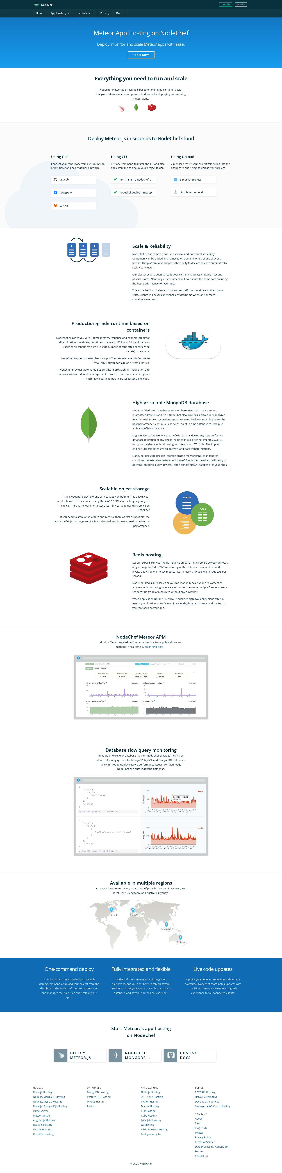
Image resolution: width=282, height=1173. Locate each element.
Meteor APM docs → (154, 646)
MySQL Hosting (96, 1101)
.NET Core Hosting (152, 1097)
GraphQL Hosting (43, 1134)
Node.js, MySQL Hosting (47, 1101)
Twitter (199, 1132)
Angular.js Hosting (44, 1120)
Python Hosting (150, 1101)
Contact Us (201, 1156)
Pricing (104, 13)
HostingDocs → (189, 1055)
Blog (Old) (201, 1128)
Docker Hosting (150, 1106)
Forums (199, 1151)
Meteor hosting (42, 1115)
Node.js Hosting (42, 1092)
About (198, 1118)
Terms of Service (205, 1142)
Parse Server (40, 1111)
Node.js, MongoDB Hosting (49, 1097)
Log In (241, 4)
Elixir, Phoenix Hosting (154, 1129)
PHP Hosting (148, 1111)
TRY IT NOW (141, 55)
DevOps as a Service (207, 1101)
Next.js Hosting (42, 1129)
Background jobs (151, 1134)
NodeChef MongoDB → (138, 1055)
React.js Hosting (42, 1124)
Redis (90, 1106)
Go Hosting (147, 1124)
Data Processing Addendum (211, 1146)
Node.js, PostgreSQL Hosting (50, 1106)
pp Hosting (60, 13)
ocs (119, 13)
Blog (197, 1123)
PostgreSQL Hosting (99, 1097)
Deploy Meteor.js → (83, 1055)
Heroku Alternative (206, 1097)
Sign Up (225, 4)
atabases (85, 13)
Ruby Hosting (149, 1115)
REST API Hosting (205, 1092)
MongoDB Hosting (98, 1092)
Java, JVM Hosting (151, 1120)
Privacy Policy (203, 1137)
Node (47, 4)
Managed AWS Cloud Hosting (212, 1106)
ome (39, 13)
